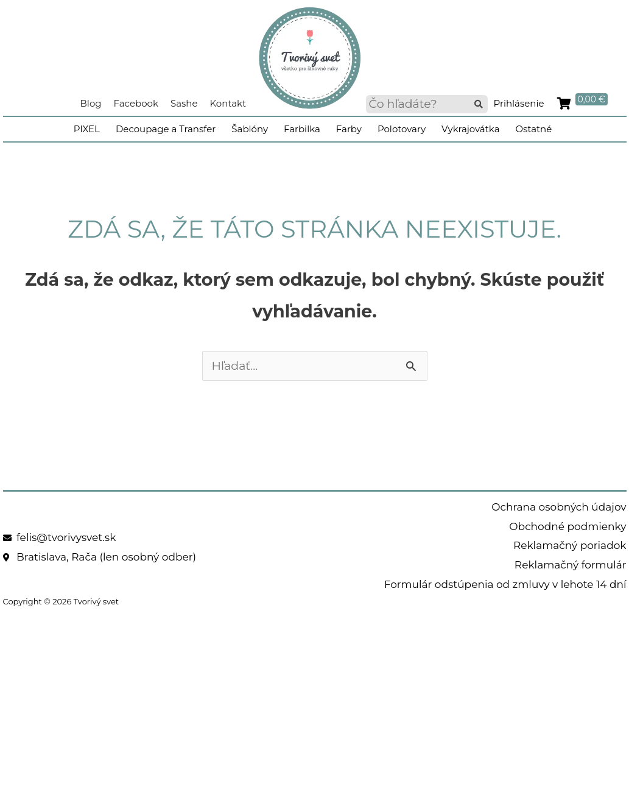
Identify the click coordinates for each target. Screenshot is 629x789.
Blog (91, 103)
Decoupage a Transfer (166, 129)
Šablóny (249, 129)
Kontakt (228, 103)
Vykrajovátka (470, 129)
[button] (478, 104)
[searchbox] (427, 104)
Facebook (136, 103)
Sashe (184, 103)
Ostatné (533, 129)
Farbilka (302, 129)
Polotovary (402, 129)
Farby (349, 129)
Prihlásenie (519, 103)
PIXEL (87, 129)
